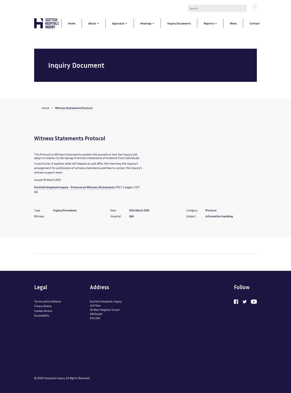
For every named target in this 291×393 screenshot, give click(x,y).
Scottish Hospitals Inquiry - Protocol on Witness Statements (74, 187)
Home (45, 108)
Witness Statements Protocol (73, 108)
